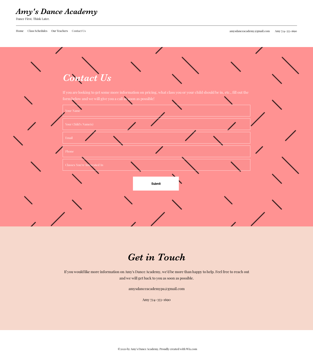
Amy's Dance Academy (57, 11)
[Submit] (156, 184)
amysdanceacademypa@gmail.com (157, 288)
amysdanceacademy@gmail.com (250, 31)
